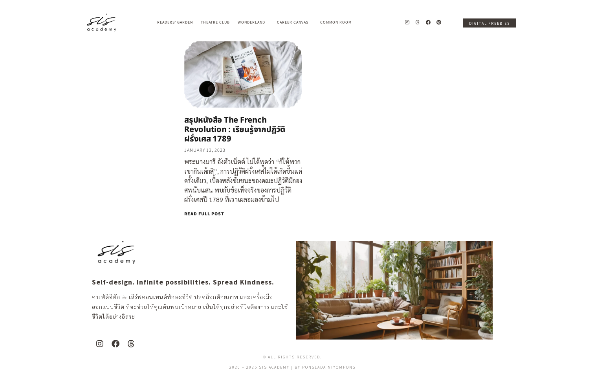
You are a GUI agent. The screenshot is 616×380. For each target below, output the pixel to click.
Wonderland (253, 22)
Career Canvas (294, 22)
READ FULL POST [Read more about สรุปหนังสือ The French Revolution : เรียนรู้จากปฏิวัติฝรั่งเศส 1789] (204, 214)
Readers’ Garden (175, 22)
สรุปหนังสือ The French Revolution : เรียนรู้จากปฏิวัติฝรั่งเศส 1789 (234, 129)
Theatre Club (215, 22)
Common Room (336, 22)
